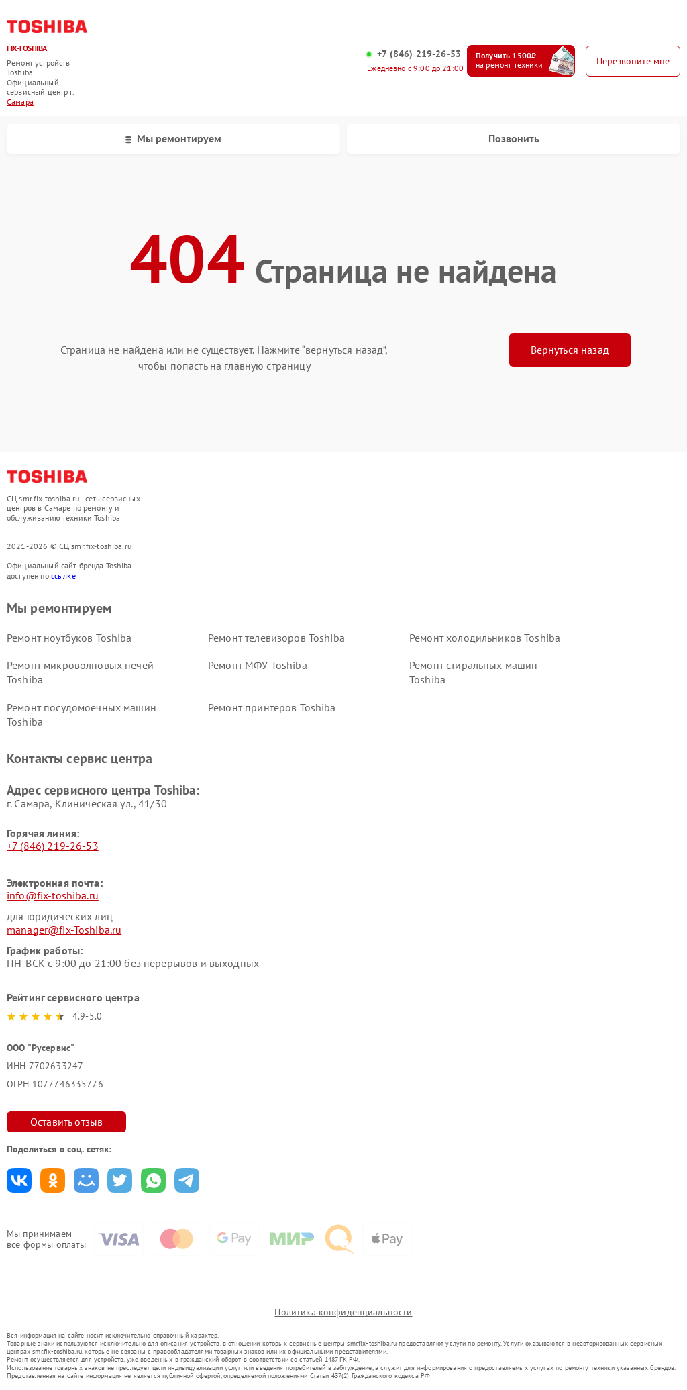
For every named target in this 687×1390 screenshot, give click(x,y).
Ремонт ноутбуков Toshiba (69, 637)
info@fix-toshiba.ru (53, 895)
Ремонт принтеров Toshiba (272, 707)
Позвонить (513, 138)
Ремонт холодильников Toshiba (484, 637)
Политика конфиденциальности (343, 1312)
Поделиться (19, 1180)
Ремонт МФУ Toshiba (257, 665)
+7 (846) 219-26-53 (419, 54)
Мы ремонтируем (173, 138)
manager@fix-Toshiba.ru (64, 929)
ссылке (63, 575)
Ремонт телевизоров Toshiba (276, 637)
